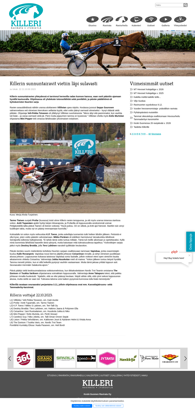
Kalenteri (136, 25)
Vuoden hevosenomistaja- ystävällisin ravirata (155, 108)
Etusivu (92, 25)
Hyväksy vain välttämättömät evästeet (108, 406)
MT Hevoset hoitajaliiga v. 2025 (149, 93)
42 (149, 134)
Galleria (165, 25)
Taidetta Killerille (141, 127)
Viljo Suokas (140, 101)
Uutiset (151, 25)
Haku (145, 375)
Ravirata (107, 25)
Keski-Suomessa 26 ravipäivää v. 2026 (152, 123)
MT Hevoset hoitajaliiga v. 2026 (149, 89)
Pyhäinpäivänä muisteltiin (146, 112)
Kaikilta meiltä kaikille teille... (147, 97)
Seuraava (156, 134)
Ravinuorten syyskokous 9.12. (148, 104)
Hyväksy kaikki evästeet (82, 406)
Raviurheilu (122, 25)
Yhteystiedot (180, 25)
